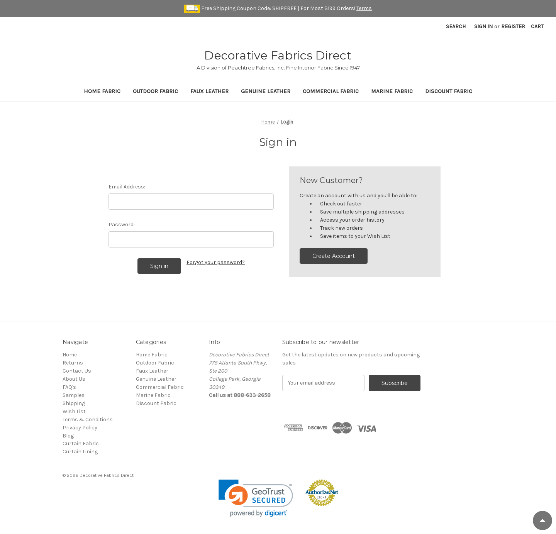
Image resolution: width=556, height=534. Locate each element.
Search (456, 26)
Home (70, 354)
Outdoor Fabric (155, 91)
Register (513, 26)
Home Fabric (102, 91)
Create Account (333, 256)
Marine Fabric (392, 91)
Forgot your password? (215, 262)
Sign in (483, 26)
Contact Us (77, 371)
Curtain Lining (80, 451)
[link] (256, 498)
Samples (74, 395)
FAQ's (69, 387)
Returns (73, 362)
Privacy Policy (80, 427)
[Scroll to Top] (542, 520)
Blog (68, 435)
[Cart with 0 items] (537, 26)
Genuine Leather (265, 91)
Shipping (74, 403)
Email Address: (126, 186)
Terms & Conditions (88, 419)
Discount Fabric (448, 91)
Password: (121, 224)
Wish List (74, 411)
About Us (74, 379)
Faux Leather (209, 91)
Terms (364, 8)
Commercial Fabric (331, 91)
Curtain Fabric (81, 443)
